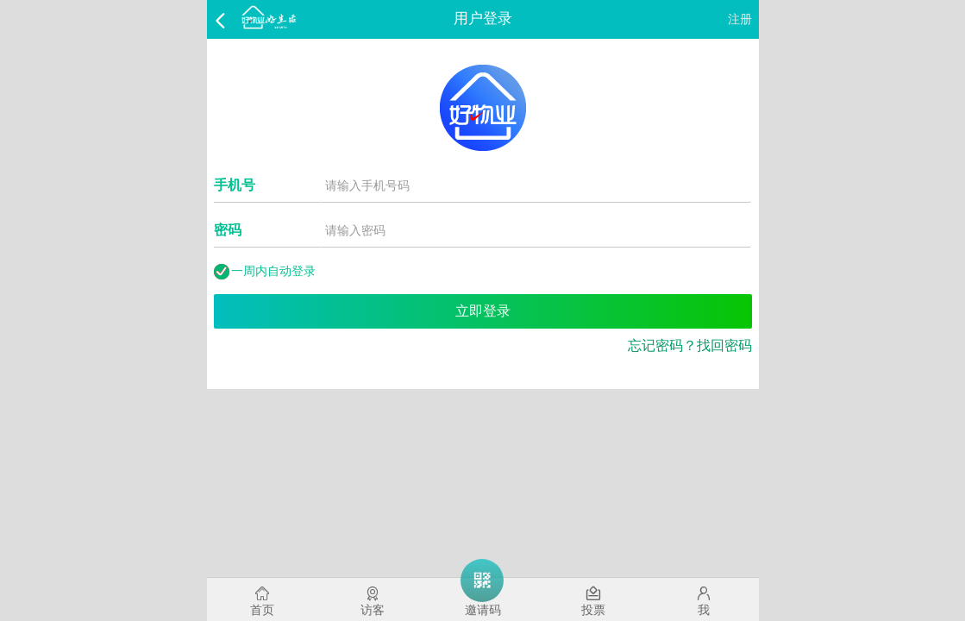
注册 (740, 19)
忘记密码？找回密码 (690, 346)
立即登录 (483, 311)
